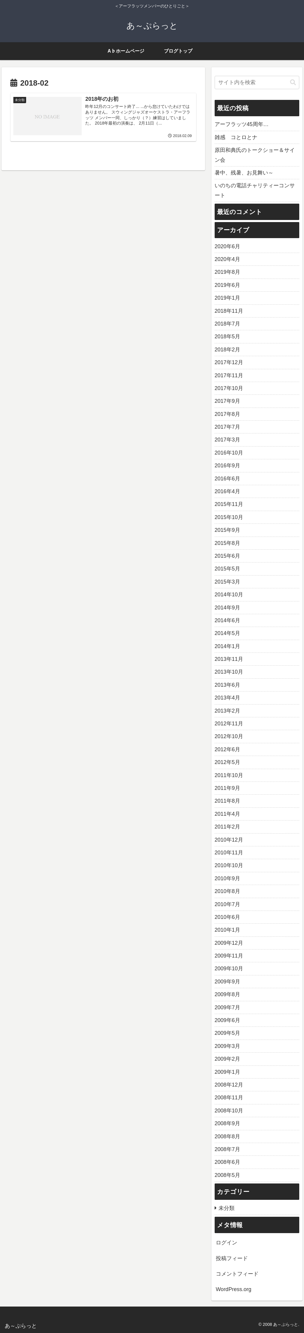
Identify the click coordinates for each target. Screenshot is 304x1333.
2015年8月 (227, 543)
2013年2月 (227, 711)
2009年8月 (227, 994)
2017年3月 (227, 440)
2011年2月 (227, 827)
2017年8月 (227, 414)
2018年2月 (227, 350)
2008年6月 (227, 1162)
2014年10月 (229, 595)
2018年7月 (227, 324)
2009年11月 (229, 956)
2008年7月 (227, 1149)
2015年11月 (229, 504)
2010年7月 (227, 904)
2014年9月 (227, 608)
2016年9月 (227, 466)
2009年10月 (229, 969)
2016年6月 (227, 479)
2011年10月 (229, 775)
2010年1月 (227, 930)
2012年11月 (229, 724)
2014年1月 (227, 646)
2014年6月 (227, 620)
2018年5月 (227, 336)
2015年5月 (227, 569)
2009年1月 (227, 1072)
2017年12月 (229, 362)
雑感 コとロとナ (236, 137)
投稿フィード (232, 1258)
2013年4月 (227, 698)
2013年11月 (229, 659)
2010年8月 (227, 891)
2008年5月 (227, 1175)
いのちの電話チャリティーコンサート (255, 190)
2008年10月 (229, 1111)
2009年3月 (227, 1046)
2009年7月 (227, 1007)
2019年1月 (227, 298)
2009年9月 (227, 982)
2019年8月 (227, 272)
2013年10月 (229, 672)
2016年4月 (227, 491)
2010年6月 (227, 917)
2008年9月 (227, 1123)
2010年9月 (227, 878)
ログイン (226, 1243)
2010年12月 (229, 840)
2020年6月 (227, 246)
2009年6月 (227, 1020)
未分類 (226, 1208)
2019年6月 (227, 285)
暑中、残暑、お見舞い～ (244, 173)
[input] (257, 82)
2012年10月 (229, 736)
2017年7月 (227, 427)
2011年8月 (227, 801)
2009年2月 (227, 1059)
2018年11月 (229, 311)
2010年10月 (229, 865)
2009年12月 (229, 943)
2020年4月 (227, 259)
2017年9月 (227, 401)
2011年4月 (227, 814)
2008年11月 (229, 1098)
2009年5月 (227, 1033)
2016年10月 (229, 453)
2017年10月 (229, 388)
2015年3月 (227, 582)
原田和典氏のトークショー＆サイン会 (255, 155)
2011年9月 (227, 788)
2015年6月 (227, 556)
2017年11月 (229, 375)
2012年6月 (227, 749)
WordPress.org (233, 1289)
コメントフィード (237, 1274)
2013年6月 (227, 685)
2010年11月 (229, 853)
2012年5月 (227, 762)
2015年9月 (227, 530)
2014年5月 (227, 633)
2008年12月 (229, 1085)
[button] (293, 82)
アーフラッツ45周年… (242, 124)
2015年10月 (229, 517)
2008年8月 (227, 1136)
